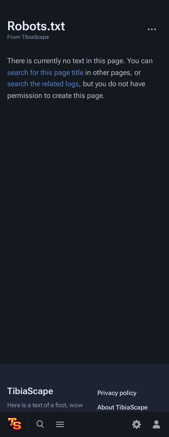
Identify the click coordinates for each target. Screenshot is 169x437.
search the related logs (43, 83)
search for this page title (45, 72)
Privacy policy (117, 392)
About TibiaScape (122, 407)
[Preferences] (137, 424)
